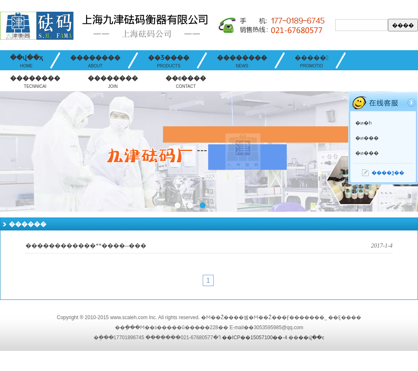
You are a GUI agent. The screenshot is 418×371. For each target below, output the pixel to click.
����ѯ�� (388, 173)
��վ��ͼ (311, 337)
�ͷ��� (367, 138)
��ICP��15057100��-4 (254, 337)
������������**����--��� (85, 246)
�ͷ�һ (363, 123)
